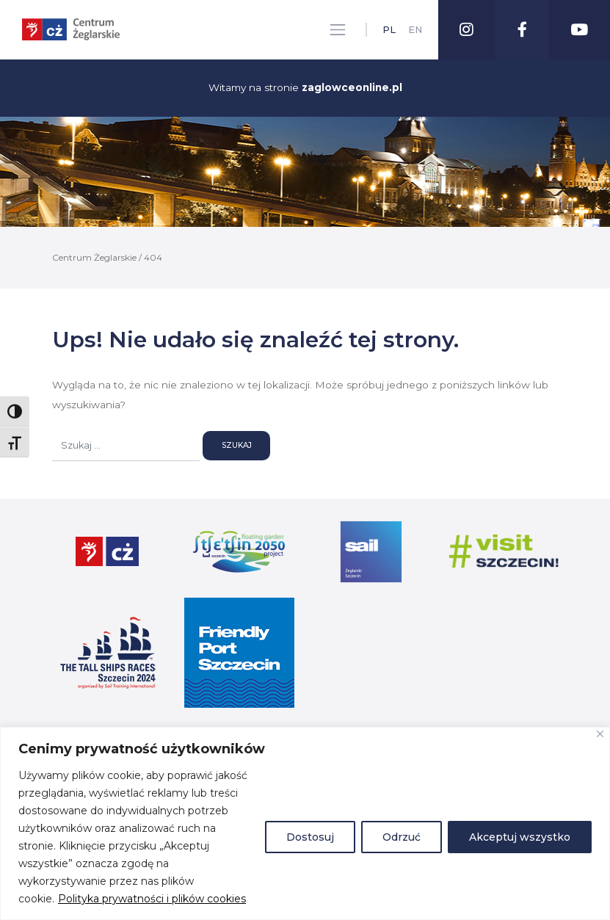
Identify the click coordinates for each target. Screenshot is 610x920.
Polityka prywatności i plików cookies (152, 898)
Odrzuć (401, 837)
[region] (305, 823)
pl (388, 29)
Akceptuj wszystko (519, 837)
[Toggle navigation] (336, 30)
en (414, 29)
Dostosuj (310, 837)
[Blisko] (600, 734)
